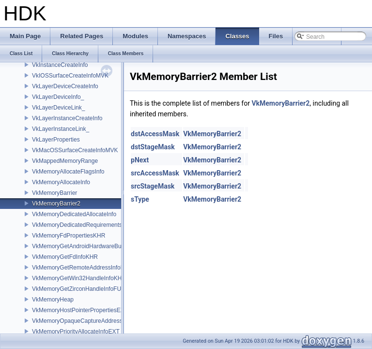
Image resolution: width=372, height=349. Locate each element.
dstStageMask (153, 147)
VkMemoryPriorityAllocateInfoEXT (76, 331)
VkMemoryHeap (53, 299)
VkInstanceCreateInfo (60, 65)
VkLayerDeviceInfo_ (58, 97)
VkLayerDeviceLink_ (58, 107)
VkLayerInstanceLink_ (60, 129)
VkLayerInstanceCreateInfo (67, 118)
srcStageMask (152, 186)
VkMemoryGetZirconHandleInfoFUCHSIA (85, 289)
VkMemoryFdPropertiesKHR (68, 235)
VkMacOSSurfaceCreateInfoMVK (75, 150)
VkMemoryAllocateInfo (61, 182)
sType (140, 199)
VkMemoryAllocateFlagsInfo (68, 171)
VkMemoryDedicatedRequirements (77, 225)
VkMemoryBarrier (54, 193)
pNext (140, 160)
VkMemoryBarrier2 (56, 203)
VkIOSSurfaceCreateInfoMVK (70, 75)
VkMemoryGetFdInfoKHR (65, 257)
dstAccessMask (155, 134)
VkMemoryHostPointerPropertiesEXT (80, 310)
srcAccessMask (155, 173)
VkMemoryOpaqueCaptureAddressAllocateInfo (92, 320)
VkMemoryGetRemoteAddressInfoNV (80, 267)
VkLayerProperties (56, 139)
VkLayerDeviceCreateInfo (65, 86)
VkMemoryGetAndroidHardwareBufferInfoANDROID (99, 246)
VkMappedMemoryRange (65, 161)
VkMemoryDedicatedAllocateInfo (74, 214)
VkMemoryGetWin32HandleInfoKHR (79, 278)
